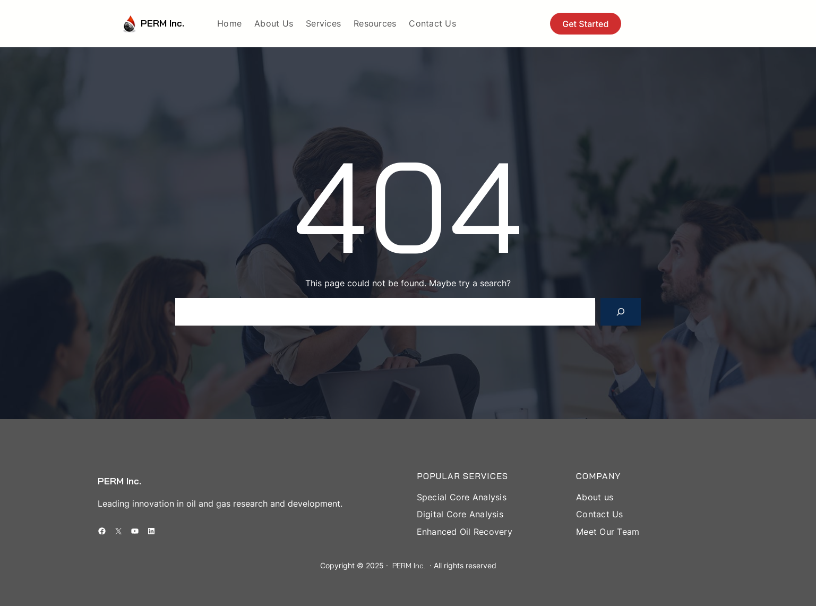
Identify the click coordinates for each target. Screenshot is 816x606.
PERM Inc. (162, 23)
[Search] (620, 312)
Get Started (585, 24)
